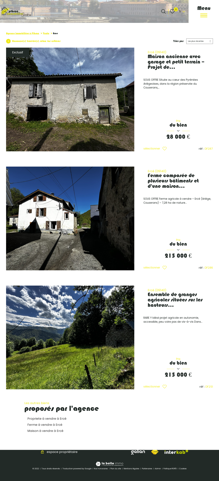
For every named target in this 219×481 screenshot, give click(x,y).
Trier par (178, 41)
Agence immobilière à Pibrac (22, 33)
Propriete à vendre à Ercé (46, 418)
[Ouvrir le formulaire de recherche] (163, 11)
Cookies (183, 468)
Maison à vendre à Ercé (45, 431)
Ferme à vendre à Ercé (44, 425)
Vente (46, 33)
